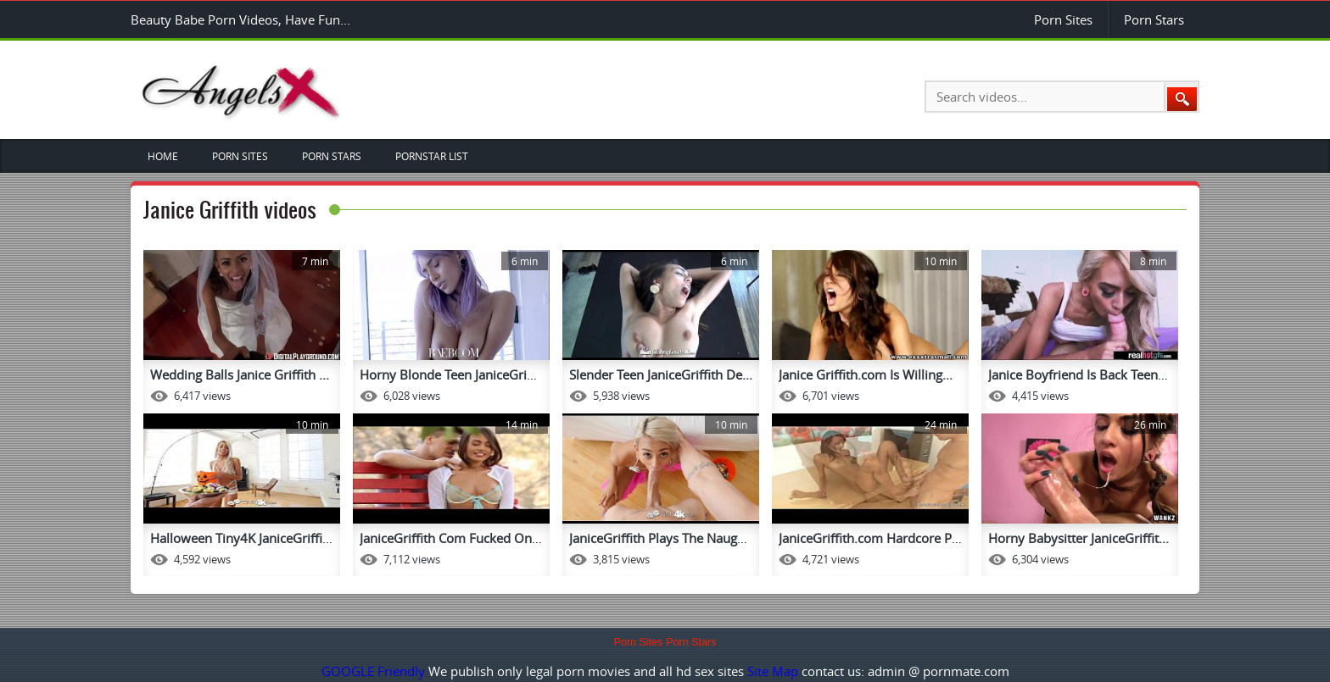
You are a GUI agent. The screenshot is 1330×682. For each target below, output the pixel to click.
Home (163, 156)
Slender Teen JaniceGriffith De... (660, 374)
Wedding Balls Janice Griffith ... (239, 374)
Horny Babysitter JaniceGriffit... (1078, 538)
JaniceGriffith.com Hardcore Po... (874, 538)
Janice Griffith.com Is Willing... (866, 374)
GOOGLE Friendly (373, 671)
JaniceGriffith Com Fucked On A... (457, 538)
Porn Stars (1154, 19)
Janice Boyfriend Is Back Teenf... (1080, 374)
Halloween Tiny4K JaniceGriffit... (243, 538)
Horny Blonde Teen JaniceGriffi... (454, 374)
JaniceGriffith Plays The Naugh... (662, 538)
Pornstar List (431, 156)
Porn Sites (1063, 19)
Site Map (772, 671)
